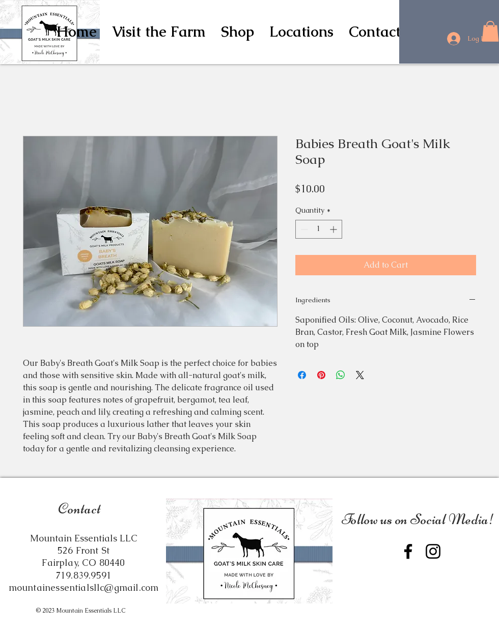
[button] (237, 32)
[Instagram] (433, 551)
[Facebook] (408, 551)
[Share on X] (360, 375)
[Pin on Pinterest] (321, 375)
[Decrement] (303, 229)
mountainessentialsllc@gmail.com (84, 587)
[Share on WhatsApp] (341, 375)
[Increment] (334, 229)
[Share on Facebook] (302, 375)
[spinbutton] (319, 229)
